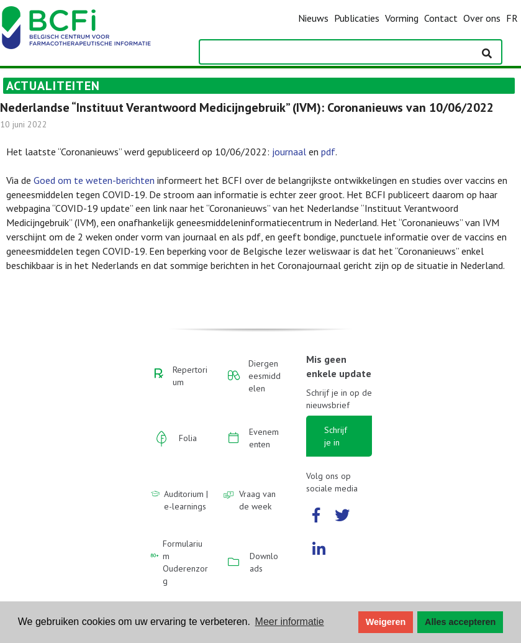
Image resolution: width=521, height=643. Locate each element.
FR (512, 18)
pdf (328, 151)
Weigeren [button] (386, 622)
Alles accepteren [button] (460, 622)
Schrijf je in (335, 436)
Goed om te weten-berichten (94, 180)
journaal (289, 151)
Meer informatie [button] (289, 621)
